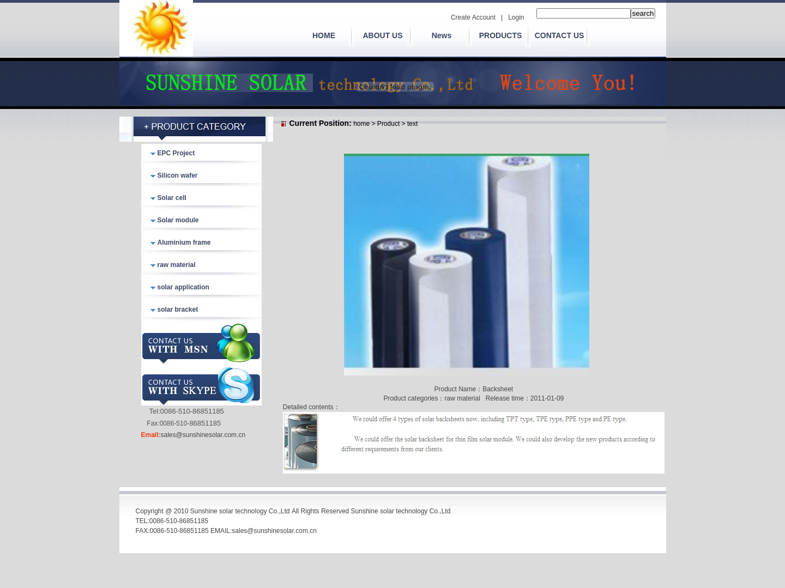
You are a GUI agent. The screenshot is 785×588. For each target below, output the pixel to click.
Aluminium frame (184, 242)
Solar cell (172, 198)
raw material (177, 265)
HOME (323, 35)
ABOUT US (382, 35)
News (442, 35)
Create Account (473, 17)
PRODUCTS (500, 35)
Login (516, 17)
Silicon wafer (178, 175)
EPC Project (176, 153)
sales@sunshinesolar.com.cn (203, 435)
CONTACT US (559, 35)
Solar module (178, 220)
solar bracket (178, 309)
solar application (183, 287)
